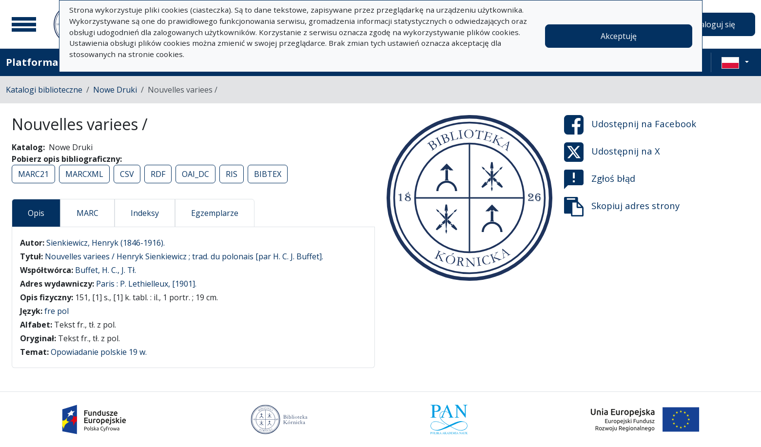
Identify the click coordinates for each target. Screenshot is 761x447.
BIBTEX (267, 174)
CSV (127, 174)
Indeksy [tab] (145, 213)
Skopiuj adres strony (622, 206)
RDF (158, 174)
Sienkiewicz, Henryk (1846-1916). (105, 242)
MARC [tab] (87, 213)
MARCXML (84, 174)
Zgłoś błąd (599, 179)
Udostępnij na (630, 125)
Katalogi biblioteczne (44, 89)
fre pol (56, 311)
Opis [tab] (36, 213)
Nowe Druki (115, 89)
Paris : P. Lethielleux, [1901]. (146, 283)
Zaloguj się (715, 24)
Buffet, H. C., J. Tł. (105, 270)
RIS (231, 174)
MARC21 (33, 174)
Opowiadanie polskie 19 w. (99, 352)
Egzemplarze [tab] (214, 213)
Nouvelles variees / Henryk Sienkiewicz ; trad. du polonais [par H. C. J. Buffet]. (184, 256)
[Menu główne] (24, 24)
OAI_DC (195, 174)
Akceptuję (619, 36)
